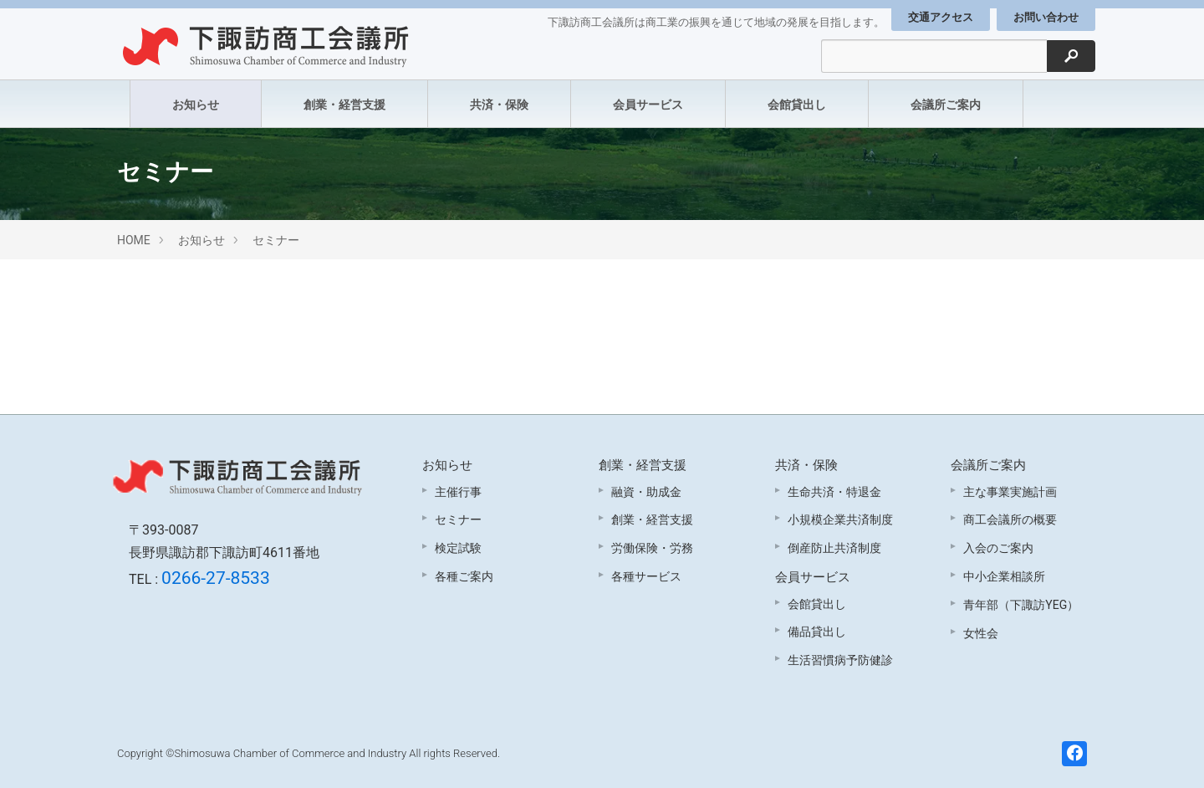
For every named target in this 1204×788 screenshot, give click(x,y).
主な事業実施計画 (1010, 492)
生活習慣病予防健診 (840, 660)
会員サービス (648, 104)
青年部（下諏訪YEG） (1021, 604)
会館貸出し (797, 104)
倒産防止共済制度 (834, 548)
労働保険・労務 (652, 548)
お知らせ (195, 104)
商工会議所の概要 (1010, 519)
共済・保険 (499, 104)
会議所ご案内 (946, 104)
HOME (133, 240)
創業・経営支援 (344, 104)
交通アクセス (940, 17)
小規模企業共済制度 (840, 519)
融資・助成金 (646, 492)
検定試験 (458, 548)
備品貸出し (817, 631)
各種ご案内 (464, 576)
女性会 (980, 633)
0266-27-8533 (215, 578)
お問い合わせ (1046, 17)
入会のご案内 (998, 548)
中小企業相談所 (1004, 576)
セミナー (276, 240)
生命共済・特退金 (834, 492)
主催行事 (458, 492)
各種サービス (646, 576)
